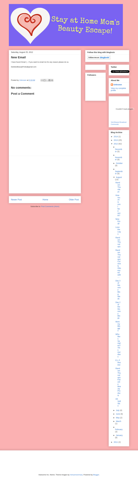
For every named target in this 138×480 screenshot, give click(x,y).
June (118, 414)
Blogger (96, 475)
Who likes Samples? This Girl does (118, 345)
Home (45, 199)
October (119, 163)
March (118, 421)
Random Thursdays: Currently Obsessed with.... (118, 263)
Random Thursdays (118, 242)
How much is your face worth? (118, 205)
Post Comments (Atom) (50, 206)
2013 (116, 140)
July (118, 410)
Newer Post (16, 199)
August (119, 177)
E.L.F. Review (118, 362)
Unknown (23, 80)
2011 (116, 442)
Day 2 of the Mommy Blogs (118, 310)
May (118, 418)
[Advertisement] (45, 174)
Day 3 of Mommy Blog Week (118, 290)
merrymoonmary (76, 475)
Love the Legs (118, 230)
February (119, 429)
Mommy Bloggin (117, 326)
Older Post (74, 199)
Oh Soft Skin (118, 402)
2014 (116, 136)
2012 (116, 144)
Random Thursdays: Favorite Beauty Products (118, 381)
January (119, 435)
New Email (117, 221)
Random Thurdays (118, 187)
